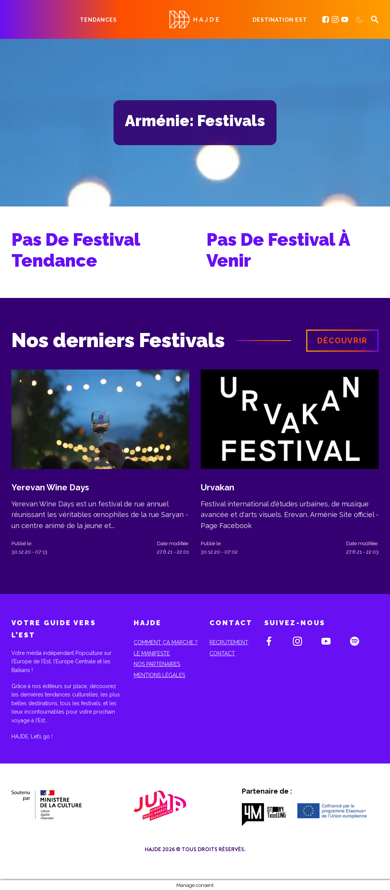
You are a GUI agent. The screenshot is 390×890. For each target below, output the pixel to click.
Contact (222, 653)
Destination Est (280, 20)
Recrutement (228, 642)
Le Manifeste (152, 653)
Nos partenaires (157, 664)
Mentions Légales (159, 675)
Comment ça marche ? (166, 642)
